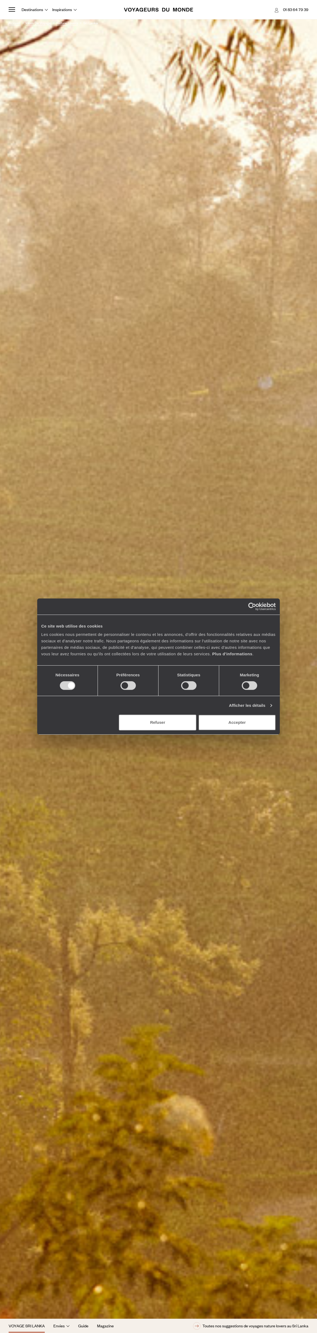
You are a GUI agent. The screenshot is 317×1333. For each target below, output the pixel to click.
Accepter (237, 722)
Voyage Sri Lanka (27, 1325)
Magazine (105, 1325)
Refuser (157, 722)
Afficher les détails (247, 705)
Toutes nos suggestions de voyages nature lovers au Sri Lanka (250, 1326)
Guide (83, 1325)
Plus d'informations (232, 654)
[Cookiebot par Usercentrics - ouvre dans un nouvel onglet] (252, 606)
